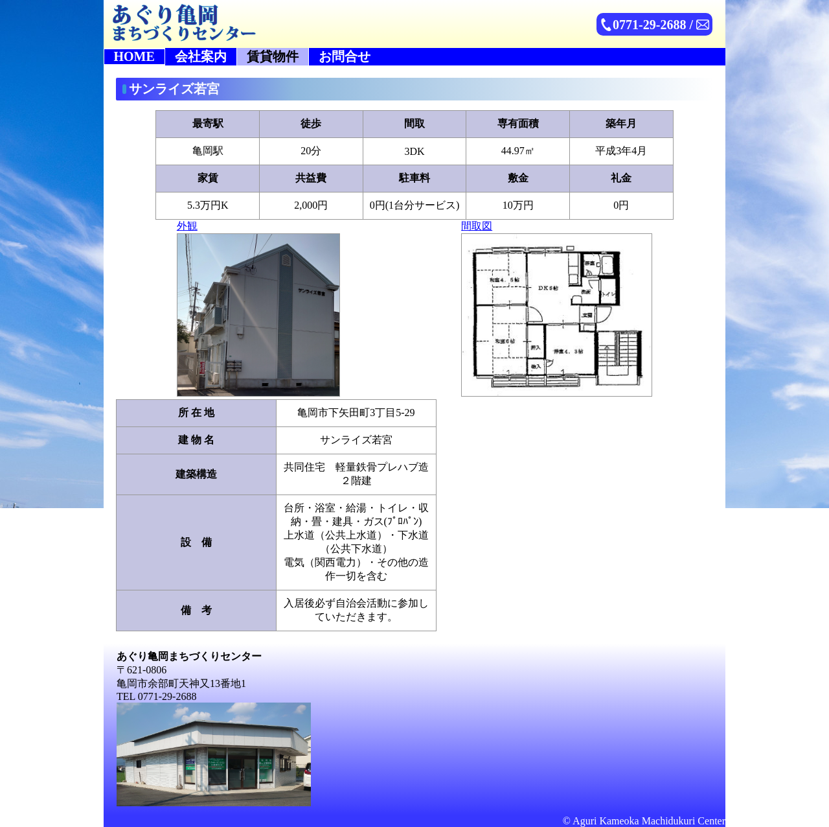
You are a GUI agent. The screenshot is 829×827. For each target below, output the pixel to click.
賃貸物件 (273, 56)
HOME (134, 56)
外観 (258, 308)
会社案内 (201, 56)
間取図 (556, 308)
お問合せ (344, 56)
